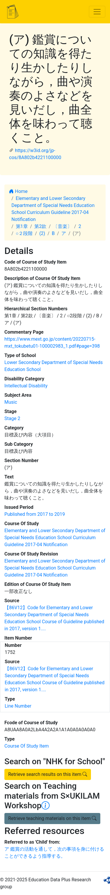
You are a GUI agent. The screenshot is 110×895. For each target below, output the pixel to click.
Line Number (18, 706)
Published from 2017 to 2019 (34, 514)
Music (10, 402)
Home (18, 191)
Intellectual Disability (26, 386)
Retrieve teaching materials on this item (52, 818)
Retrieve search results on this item (47, 774)
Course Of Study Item (26, 746)
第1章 (22, 226)
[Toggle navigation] (97, 12)
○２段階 (24, 233)
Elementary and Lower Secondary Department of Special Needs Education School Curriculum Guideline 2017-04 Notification (54, 537)
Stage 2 (12, 418)
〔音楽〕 (62, 226)
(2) (42, 233)
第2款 (40, 226)
